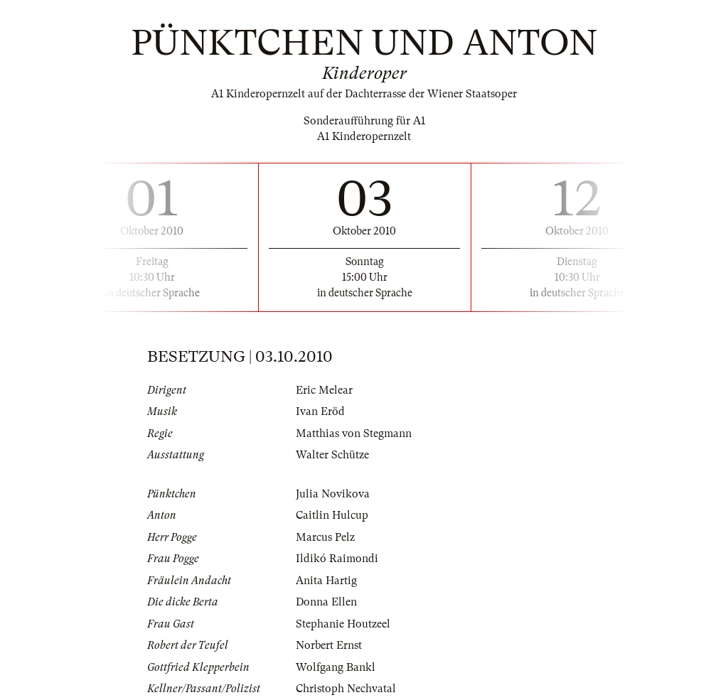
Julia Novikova (333, 494)
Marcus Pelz (325, 537)
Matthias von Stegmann (354, 433)
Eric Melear (324, 390)
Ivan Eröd (320, 411)
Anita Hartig (326, 580)
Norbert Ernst (329, 645)
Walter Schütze (332, 454)
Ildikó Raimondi (337, 558)
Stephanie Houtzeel (343, 624)
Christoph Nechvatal (346, 688)
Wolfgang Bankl (335, 667)
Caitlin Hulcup (332, 515)
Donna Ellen (326, 602)
